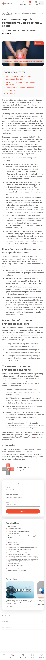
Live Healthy (12, 526)
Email (8, 502)
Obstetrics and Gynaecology (17, 552)
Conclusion (10, 93)
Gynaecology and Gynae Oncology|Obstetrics (23, 547)
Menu (3, 656)
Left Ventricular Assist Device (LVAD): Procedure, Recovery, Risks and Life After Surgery (19, 601)
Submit (23, 511)
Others (10, 540)
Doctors (12, 656)
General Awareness (14, 528)
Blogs (10, 13)
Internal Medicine (13, 563)
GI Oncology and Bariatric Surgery (19, 554)
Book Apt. (23, 656)
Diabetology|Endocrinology (17, 570)
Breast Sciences (13, 544)
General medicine (13, 533)
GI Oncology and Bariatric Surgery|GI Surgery (23, 556)
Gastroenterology (14, 568)
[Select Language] (41, 3)
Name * (8, 487)
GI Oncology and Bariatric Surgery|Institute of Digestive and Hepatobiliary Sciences (23, 560)
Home (4, 13)
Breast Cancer (12, 542)
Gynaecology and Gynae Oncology (19, 549)
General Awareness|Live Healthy (18, 531)
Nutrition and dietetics (15, 565)
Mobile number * (12, 494)
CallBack (41, 656)
